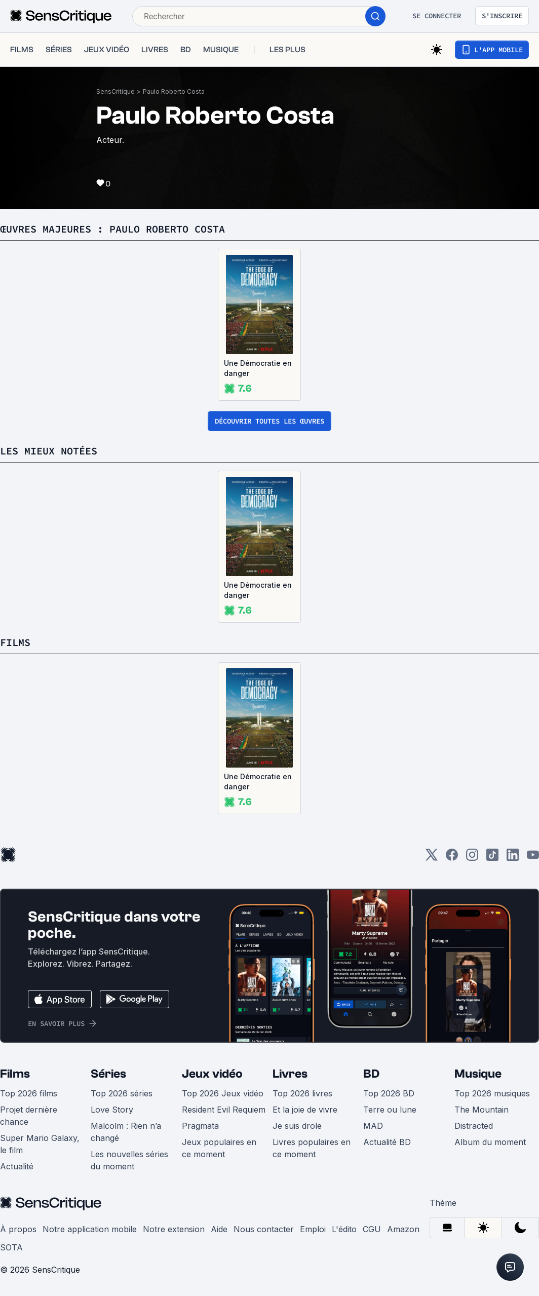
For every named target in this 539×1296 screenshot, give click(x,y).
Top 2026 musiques (492, 1093)
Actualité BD (387, 1142)
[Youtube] (533, 858)
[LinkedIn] (513, 858)
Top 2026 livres (302, 1093)
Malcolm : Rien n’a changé (126, 1132)
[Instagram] (472, 858)
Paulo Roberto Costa (174, 91)
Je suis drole (297, 1126)
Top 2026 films (28, 1093)
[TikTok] (492, 858)
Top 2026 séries (121, 1093)
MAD (373, 1126)
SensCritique (115, 91)
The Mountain (481, 1109)
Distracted (473, 1126)
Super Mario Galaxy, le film (40, 1144)
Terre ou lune (389, 1109)
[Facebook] (452, 858)
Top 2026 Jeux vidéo (222, 1093)
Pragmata (200, 1126)
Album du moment (490, 1142)
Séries (108, 1074)
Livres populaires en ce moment (312, 1148)
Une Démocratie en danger (258, 368)
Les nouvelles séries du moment (129, 1160)
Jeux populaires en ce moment (219, 1148)
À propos (18, 1229)
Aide (219, 1229)
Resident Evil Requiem (223, 1109)
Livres (290, 1074)
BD (371, 1074)
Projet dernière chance (28, 1115)
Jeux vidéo (212, 1074)
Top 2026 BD (388, 1093)
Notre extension (174, 1229)
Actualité (16, 1166)
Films (15, 1074)
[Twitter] (432, 858)
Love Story (112, 1109)
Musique (478, 1074)
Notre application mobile (90, 1229)
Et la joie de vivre (305, 1109)
